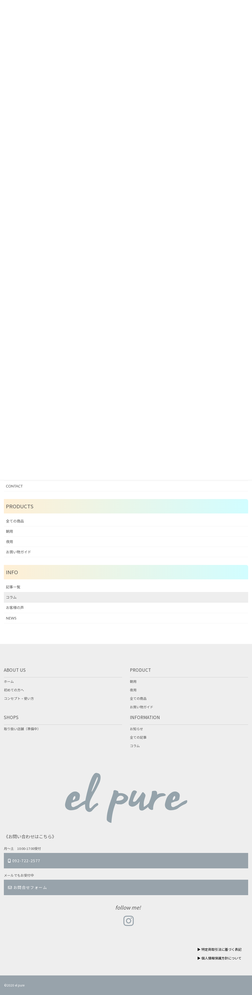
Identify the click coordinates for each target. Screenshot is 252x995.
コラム (11, 597)
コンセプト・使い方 (19, 698)
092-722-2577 (24, 860)
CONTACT (14, 486)
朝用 (9, 531)
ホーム (9, 681)
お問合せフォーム (27, 887)
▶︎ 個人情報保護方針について (219, 958)
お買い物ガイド (18, 552)
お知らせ (136, 729)
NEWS (11, 618)
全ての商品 (15, 521)
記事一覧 (13, 587)
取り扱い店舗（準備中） (22, 729)
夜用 (9, 541)
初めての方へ (14, 690)
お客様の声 (15, 607)
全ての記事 (138, 737)
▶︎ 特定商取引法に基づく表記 (219, 949)
